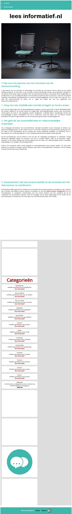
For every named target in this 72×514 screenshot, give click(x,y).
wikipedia (19, 387)
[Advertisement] (36, 166)
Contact (37, 510)
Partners (43, 510)
